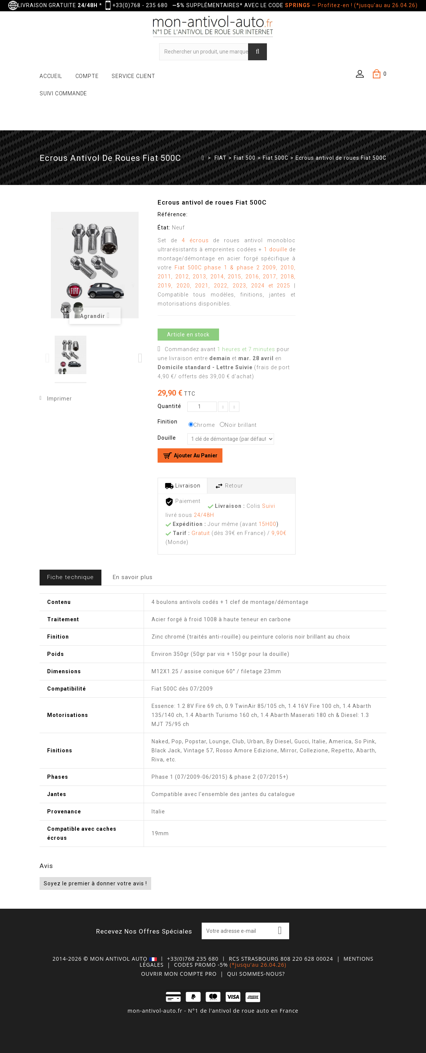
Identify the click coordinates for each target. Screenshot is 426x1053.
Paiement (183, 501)
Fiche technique (70, 577)
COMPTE (87, 76)
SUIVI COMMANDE (63, 93)
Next (141, 358)
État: (164, 228)
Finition (168, 422)
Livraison (183, 486)
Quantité (169, 406)
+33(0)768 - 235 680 (140, 5)
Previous (48, 358)
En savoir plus (133, 577)
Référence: (173, 214)
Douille (168, 438)
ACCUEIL (51, 76)
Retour (229, 486)
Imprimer (59, 399)
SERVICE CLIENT (133, 76)
